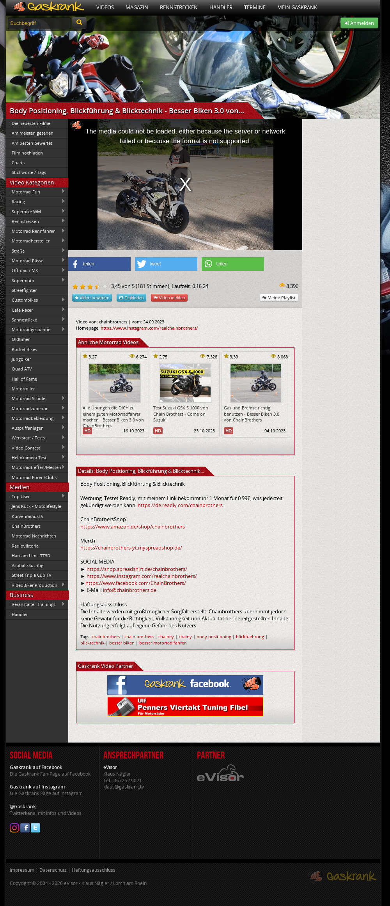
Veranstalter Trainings (35, 604)
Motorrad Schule (35, 398)
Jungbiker (21, 359)
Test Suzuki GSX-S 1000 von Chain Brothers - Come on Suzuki (180, 414)
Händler (220, 7)
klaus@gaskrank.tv (123, 786)
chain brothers (139, 636)
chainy (185, 636)
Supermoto (35, 280)
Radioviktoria (25, 546)
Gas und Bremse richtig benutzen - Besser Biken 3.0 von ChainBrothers (251, 414)
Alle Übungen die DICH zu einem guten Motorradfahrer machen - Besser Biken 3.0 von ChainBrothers (113, 416)
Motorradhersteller (35, 241)
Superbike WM (35, 211)
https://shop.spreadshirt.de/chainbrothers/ (137, 568)
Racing (35, 201)
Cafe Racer (35, 310)
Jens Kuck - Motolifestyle (36, 506)
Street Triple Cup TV (31, 575)
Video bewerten (92, 297)
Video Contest (35, 447)
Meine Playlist (279, 297)
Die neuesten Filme (31, 123)
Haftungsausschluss (93, 870)
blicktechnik (92, 643)
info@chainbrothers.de (129, 589)
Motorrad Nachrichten (34, 536)
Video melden (169, 297)
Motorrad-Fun (35, 191)
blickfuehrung (250, 636)
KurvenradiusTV (28, 516)
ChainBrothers (26, 526)
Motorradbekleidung (35, 418)
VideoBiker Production (35, 585)
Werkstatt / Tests (35, 438)
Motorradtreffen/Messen (35, 467)
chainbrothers (106, 636)
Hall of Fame (24, 379)
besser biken (122, 643)
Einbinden (131, 297)
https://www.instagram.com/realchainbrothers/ (149, 328)
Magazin (137, 7)
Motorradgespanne (35, 330)
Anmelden (359, 22)
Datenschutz (53, 870)
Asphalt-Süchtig (27, 565)
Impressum (22, 870)
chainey (166, 636)
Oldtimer (21, 339)
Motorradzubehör (35, 408)
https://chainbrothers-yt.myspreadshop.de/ (131, 547)
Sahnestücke (35, 319)
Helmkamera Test (35, 457)
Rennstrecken (179, 7)
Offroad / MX (35, 270)
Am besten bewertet (32, 143)
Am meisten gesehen (32, 133)
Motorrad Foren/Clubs (34, 477)
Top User (35, 496)
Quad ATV (22, 369)
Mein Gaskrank (297, 7)
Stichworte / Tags (29, 172)
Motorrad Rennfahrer (35, 231)
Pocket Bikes (24, 349)
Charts (18, 162)
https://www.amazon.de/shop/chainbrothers (132, 526)
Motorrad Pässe (35, 260)
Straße (35, 251)
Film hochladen (27, 153)
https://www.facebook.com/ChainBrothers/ (135, 582)
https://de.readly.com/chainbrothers (180, 505)
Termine (255, 7)
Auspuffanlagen (35, 428)
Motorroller (23, 389)
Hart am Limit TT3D (31, 555)
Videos (105, 7)
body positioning (214, 636)
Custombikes (35, 300)
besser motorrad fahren (163, 643)
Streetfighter (24, 290)
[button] (99, 264)
